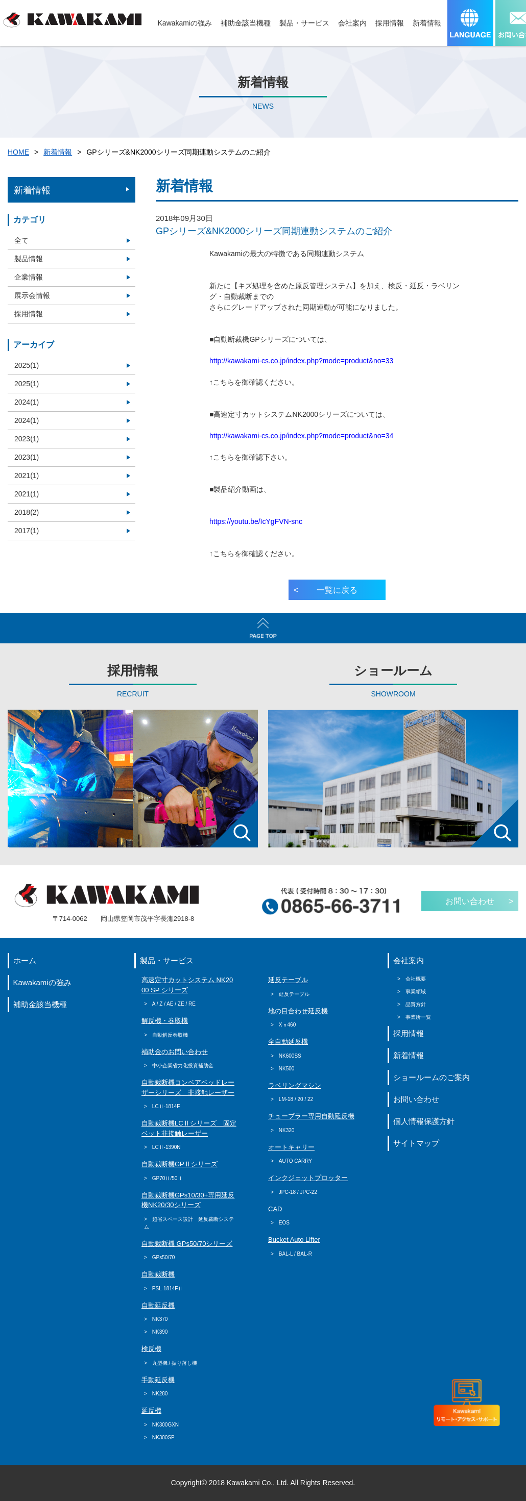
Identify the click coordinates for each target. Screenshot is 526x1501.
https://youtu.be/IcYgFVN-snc (255, 521)
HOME (18, 152)
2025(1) (26, 365)
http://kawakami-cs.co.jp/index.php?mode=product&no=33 (301, 361)
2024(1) (26, 402)
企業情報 (28, 277)
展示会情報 (32, 295)
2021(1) (26, 475)
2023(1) (26, 439)
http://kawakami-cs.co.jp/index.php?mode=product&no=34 (301, 436)
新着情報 (57, 152)
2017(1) (26, 531)
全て (21, 240)
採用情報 (28, 314)
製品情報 (28, 259)
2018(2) (26, 512)
